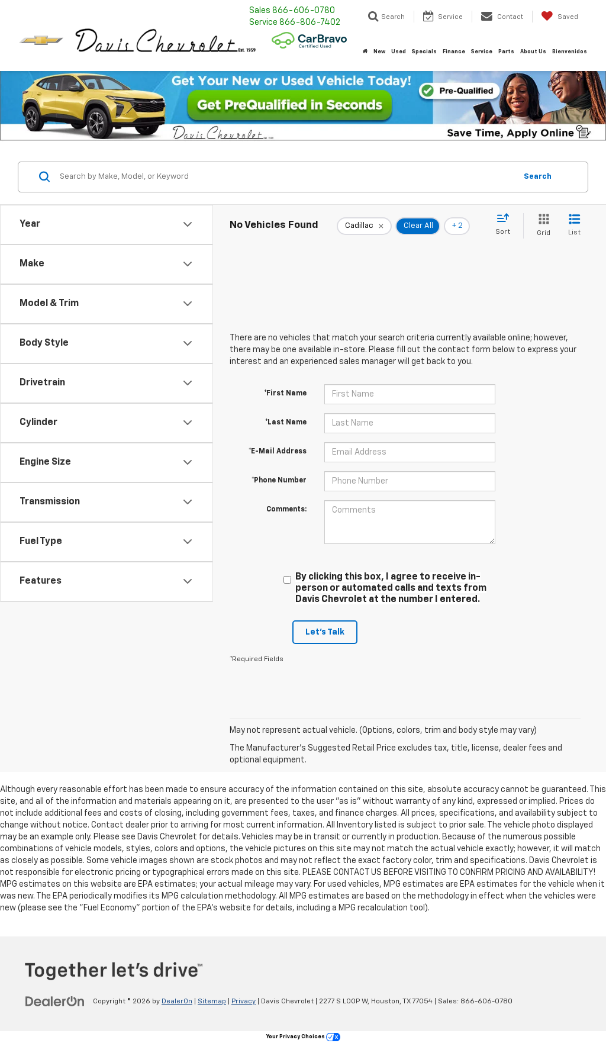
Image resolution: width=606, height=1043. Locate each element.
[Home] (365, 52)
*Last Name (286, 422)
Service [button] (481, 51)
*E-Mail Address (278, 451)
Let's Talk (324, 632)
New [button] (379, 51)
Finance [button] (454, 51)
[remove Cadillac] (364, 226)
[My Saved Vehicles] (559, 16)
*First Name (285, 393)
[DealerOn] (55, 1001)
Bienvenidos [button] (569, 51)
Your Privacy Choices (303, 1036)
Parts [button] (506, 51)
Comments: (286, 509)
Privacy (243, 1001)
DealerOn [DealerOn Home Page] (177, 1001)
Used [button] (398, 51)
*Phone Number (279, 480)
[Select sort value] (506, 225)
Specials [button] (424, 51)
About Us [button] (533, 51)
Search (538, 177)
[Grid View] (541, 226)
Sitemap (212, 1001)
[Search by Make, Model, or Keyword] (286, 177)
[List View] (574, 226)
